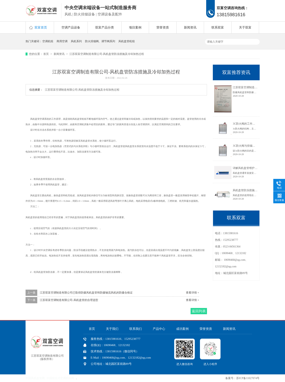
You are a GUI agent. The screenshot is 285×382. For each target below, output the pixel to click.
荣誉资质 (162, 27)
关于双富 (245, 27)
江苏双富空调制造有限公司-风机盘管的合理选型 (69, 300)
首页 (46, 54)
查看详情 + (192, 292)
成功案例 (182, 328)
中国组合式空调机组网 (60, 378)
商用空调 (62, 41)
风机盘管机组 (126, 41)
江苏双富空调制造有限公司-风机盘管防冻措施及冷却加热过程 (106, 54)
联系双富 (217, 27)
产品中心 (159, 328)
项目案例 (135, 27)
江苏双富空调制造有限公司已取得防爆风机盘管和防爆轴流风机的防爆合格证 (86, 292)
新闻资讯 (190, 27)
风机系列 (76, 41)
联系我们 (135, 328)
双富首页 (41, 27)
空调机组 (47, 41)
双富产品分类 (104, 27)
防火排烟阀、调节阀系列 (100, 41)
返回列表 (199, 311)
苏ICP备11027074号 (247, 378)
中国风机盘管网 (35, 378)
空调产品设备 (70, 27)
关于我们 (112, 328)
